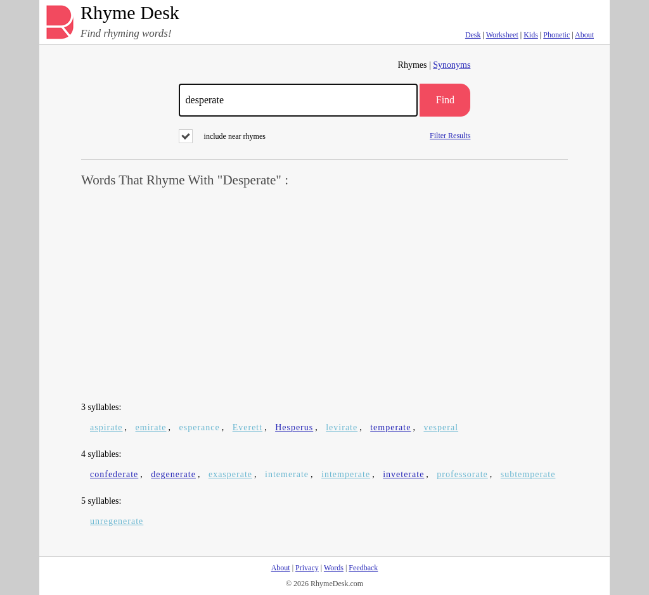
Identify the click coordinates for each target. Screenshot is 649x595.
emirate (151, 427)
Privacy (307, 567)
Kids (531, 34)
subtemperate (528, 474)
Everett (247, 427)
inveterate (403, 474)
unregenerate (116, 521)
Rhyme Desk (129, 13)
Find (445, 99)
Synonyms (451, 65)
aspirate (106, 427)
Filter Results (450, 135)
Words (334, 567)
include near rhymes (222, 136)
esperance (199, 427)
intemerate (287, 474)
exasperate (230, 474)
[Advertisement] (324, 295)
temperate (390, 427)
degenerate (173, 474)
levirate (341, 427)
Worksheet (502, 34)
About (584, 34)
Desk (473, 34)
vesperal (440, 427)
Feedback (363, 567)
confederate (114, 474)
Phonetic (556, 34)
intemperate (345, 474)
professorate (462, 474)
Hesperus (294, 427)
